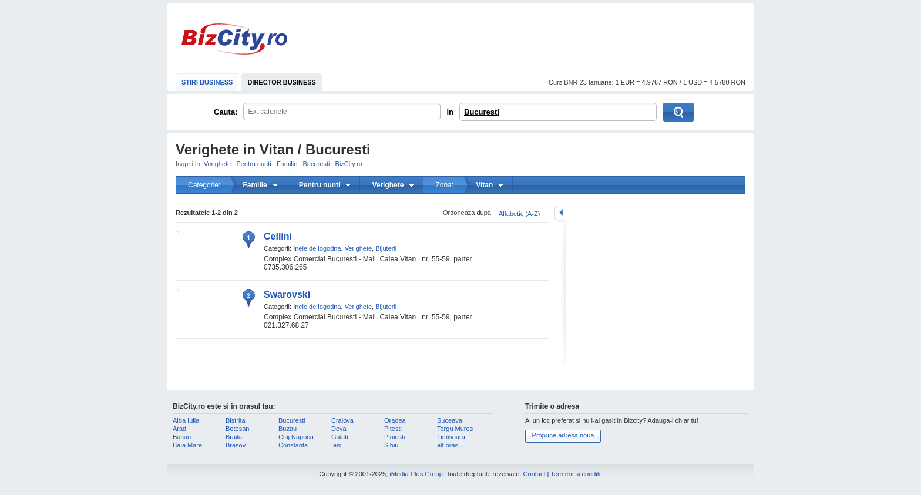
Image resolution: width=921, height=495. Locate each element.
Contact (534, 473)
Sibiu (391, 445)
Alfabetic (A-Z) (519, 213)
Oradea (395, 420)
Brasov (236, 445)
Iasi (336, 445)
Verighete (217, 163)
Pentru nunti (253, 163)
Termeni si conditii (575, 473)
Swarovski (287, 294)
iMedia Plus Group (416, 473)
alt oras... (450, 445)
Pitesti (393, 428)
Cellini (278, 236)
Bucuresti (481, 111)
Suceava (449, 420)
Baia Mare (187, 445)
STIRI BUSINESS (207, 82)
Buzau (287, 428)
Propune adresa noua (563, 435)
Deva (339, 428)
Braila (234, 436)
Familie (287, 163)
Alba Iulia (186, 420)
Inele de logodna (317, 248)
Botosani (238, 428)
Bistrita (236, 420)
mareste (560, 213)
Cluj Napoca (296, 436)
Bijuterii (385, 248)
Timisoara (451, 436)
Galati (339, 436)
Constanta (293, 445)
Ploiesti (394, 436)
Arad (179, 428)
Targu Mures (455, 428)
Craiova (342, 420)
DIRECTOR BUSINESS (281, 82)
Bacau (182, 436)
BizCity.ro (234, 39)
